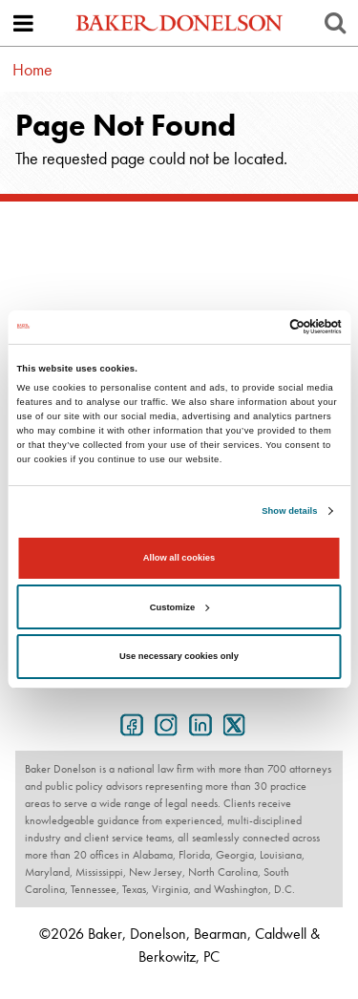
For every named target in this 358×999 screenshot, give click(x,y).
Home (32, 69)
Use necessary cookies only (179, 656)
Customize (179, 607)
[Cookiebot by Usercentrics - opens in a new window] (259, 326)
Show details (289, 511)
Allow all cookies (179, 558)
